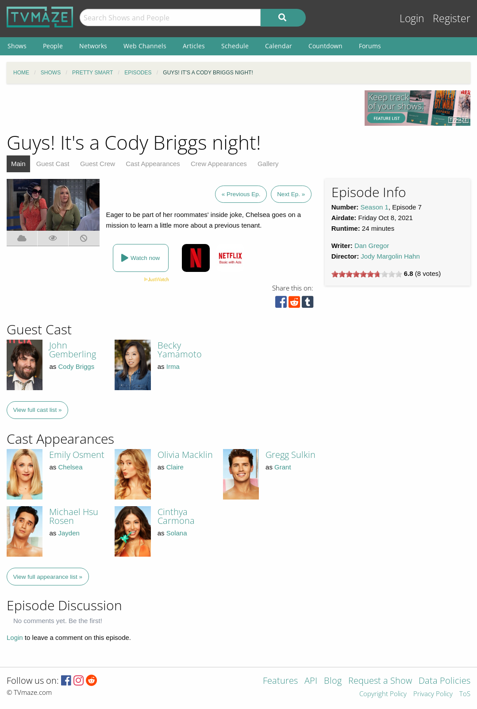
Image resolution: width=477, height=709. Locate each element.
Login (412, 18)
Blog (333, 681)
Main (18, 163)
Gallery (268, 163)
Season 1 (375, 207)
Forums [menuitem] (370, 46)
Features (280, 681)
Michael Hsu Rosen (73, 516)
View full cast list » (37, 410)
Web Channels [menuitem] (144, 46)
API (310, 681)
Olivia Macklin (185, 455)
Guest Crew (97, 163)
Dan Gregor (371, 245)
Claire (175, 467)
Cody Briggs (76, 366)
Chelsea (70, 467)
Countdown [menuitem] (325, 46)
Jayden (68, 533)
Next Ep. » (291, 194)
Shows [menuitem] (17, 46)
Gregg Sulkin (290, 455)
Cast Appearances (153, 163)
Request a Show (380, 681)
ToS (464, 694)
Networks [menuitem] (93, 46)
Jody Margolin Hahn (390, 256)
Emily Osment (76, 455)
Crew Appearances (219, 163)
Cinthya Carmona (176, 516)
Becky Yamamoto (180, 349)
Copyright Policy (383, 694)
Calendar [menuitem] (278, 46)
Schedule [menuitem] (235, 46)
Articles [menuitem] (194, 46)
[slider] (366, 274)
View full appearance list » (48, 576)
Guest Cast (52, 163)
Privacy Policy (433, 694)
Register (451, 18)
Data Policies (444, 681)
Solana (176, 533)
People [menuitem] (53, 46)
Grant (282, 467)
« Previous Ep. (241, 194)
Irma (173, 366)
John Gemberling (72, 349)
